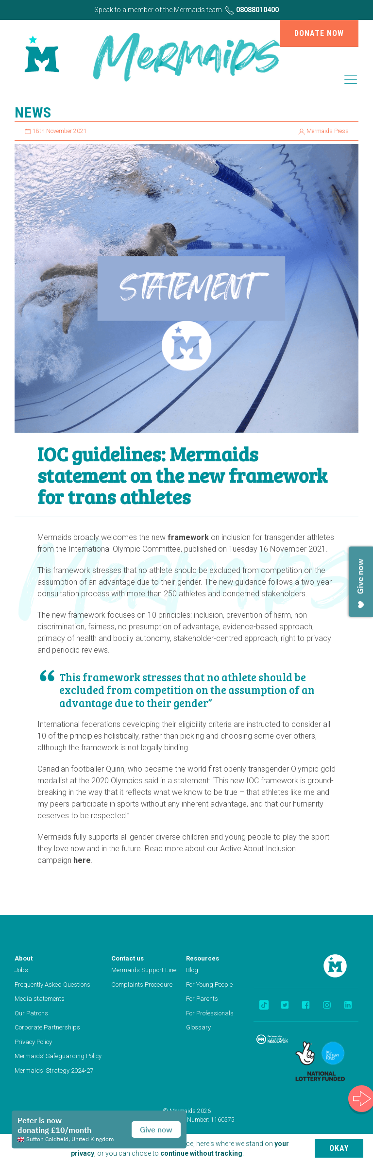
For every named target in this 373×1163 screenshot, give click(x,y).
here (82, 860)
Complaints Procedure (141, 984)
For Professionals (210, 1013)
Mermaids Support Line (143, 970)
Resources (202, 958)
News (33, 112)
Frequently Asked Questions (52, 984)
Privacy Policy (33, 1041)
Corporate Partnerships (47, 1027)
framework (188, 537)
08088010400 (252, 10)
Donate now (319, 33)
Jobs (21, 970)
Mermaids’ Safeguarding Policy (58, 1056)
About (24, 958)
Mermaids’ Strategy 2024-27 (54, 1070)
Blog (192, 970)
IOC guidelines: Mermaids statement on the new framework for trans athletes (182, 474)
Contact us (127, 958)
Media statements (40, 998)
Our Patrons (31, 1013)
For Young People (209, 984)
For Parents (202, 998)
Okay (339, 1148)
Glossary (198, 1027)
